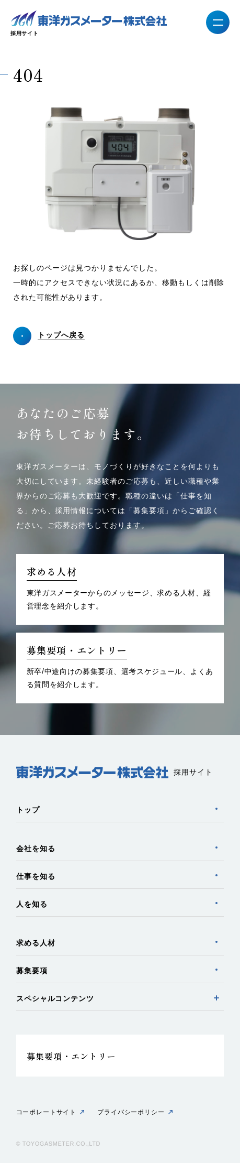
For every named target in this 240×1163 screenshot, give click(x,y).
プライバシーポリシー (130, 1112)
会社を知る (35, 848)
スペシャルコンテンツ (55, 998)
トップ (28, 810)
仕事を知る (35, 876)
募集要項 (32, 970)
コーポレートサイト (46, 1112)
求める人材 (35, 943)
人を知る (32, 904)
